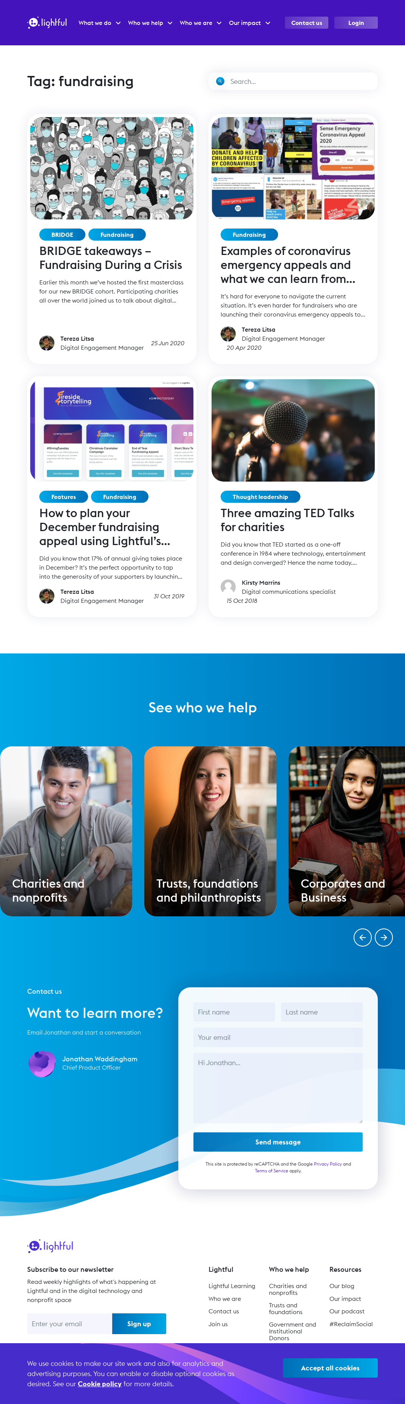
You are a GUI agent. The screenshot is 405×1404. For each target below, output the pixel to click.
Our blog (341, 1286)
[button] (363, 937)
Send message (278, 1148)
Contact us (306, 22)
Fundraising (117, 234)
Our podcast (347, 1311)
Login (356, 22)
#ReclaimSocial (351, 1324)
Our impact (345, 1298)
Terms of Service (271, 1177)
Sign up (139, 1323)
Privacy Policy (328, 1170)
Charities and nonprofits (288, 1289)
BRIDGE (62, 234)
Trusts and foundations (286, 1308)
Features (63, 496)
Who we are (225, 1298)
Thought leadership (260, 496)
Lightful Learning (232, 1286)
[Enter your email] (69, 1323)
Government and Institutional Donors (292, 1331)
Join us (218, 1324)
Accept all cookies (330, 1368)
